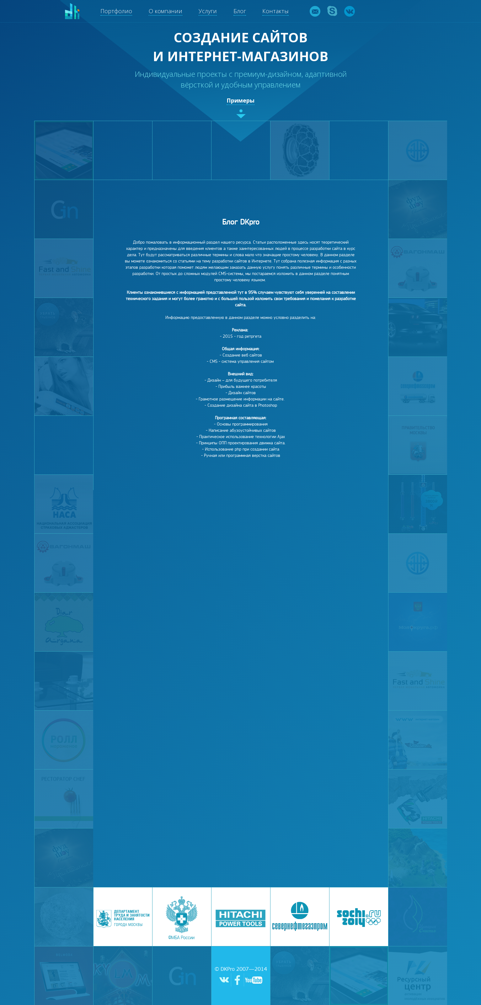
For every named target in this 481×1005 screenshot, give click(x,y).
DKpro (72, 11)
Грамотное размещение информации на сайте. (242, 399)
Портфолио (116, 11)
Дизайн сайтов (242, 392)
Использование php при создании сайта (242, 449)
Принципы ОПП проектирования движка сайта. (242, 443)
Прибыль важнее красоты (242, 386)
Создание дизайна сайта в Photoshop (242, 405)
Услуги (208, 11)
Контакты (275, 11)
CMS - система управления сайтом (242, 361)
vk (349, 11)
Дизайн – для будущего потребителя (242, 380)
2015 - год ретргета (242, 336)
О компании (165, 11)
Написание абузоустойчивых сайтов (242, 430)
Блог (239, 11)
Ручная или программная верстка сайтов (242, 455)
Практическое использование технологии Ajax (242, 436)
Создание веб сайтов (242, 355)
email (315, 11)
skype (332, 11)
